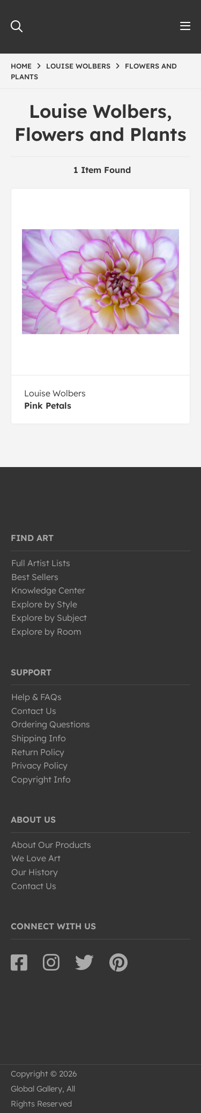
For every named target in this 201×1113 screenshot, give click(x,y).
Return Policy (37, 752)
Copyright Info (41, 779)
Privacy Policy (39, 765)
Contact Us (33, 710)
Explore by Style (44, 604)
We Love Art (36, 858)
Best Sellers (34, 576)
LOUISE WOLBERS (78, 66)
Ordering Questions (50, 724)
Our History (34, 872)
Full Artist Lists (40, 563)
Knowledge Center (48, 590)
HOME (21, 66)
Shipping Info (38, 738)
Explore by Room (46, 631)
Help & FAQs (36, 696)
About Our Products (51, 844)
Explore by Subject (49, 617)
